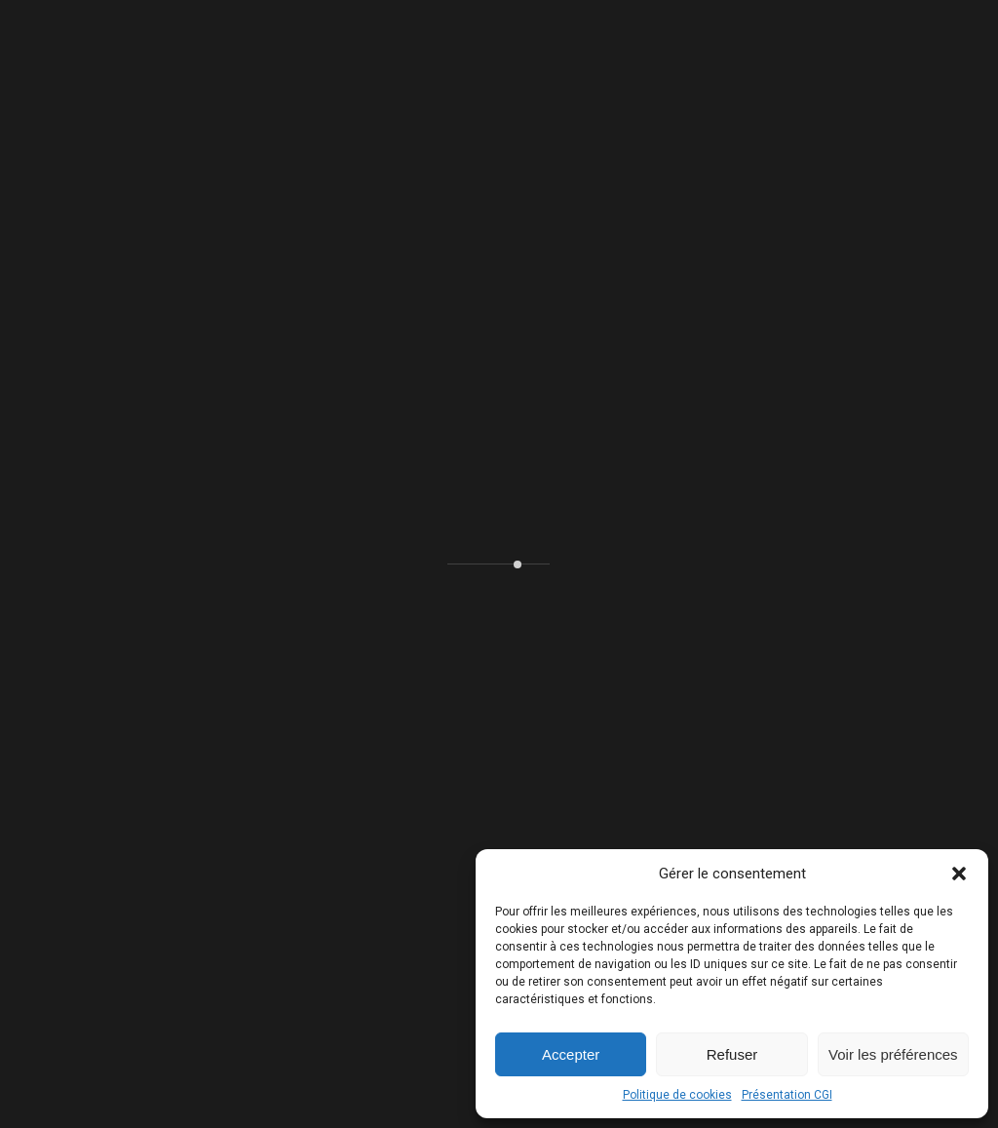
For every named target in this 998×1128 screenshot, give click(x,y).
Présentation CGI (787, 1095)
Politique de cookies (677, 1095)
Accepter (570, 1054)
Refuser (732, 1054)
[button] (959, 873)
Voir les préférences (893, 1054)
